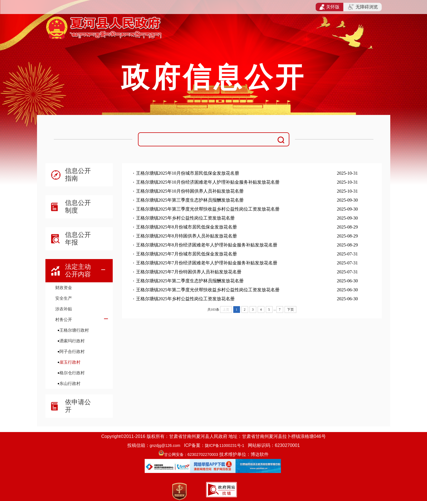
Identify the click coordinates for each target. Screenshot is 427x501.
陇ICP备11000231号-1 (224, 445)
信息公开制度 (78, 206)
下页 (290, 309)
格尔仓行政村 (72, 372)
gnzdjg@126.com (165, 445)
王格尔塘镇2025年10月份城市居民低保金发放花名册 (187, 173)
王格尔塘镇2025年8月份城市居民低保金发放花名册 (186, 227)
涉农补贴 (63, 308)
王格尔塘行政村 (74, 330)
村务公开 (63, 319)
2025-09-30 (347, 200)
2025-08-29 (347, 227)
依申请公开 (78, 405)
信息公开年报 (78, 238)
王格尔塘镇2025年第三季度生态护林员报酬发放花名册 (190, 200)
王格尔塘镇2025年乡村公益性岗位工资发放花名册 (185, 218)
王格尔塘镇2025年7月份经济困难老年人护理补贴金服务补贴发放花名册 (206, 262)
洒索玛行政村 (72, 340)
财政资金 (63, 287)
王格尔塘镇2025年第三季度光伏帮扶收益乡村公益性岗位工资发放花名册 (208, 209)
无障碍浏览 (363, 7)
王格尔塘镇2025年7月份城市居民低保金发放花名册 (186, 253)
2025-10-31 (347, 173)
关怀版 (330, 7)
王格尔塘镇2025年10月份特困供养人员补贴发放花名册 (190, 191)
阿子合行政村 (72, 351)
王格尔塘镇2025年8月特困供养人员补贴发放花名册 (186, 236)
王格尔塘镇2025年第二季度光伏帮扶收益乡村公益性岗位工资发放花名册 (208, 289)
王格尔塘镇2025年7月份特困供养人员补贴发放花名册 (188, 271)
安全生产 (63, 298)
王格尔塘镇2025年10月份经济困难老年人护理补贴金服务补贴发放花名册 (208, 182)
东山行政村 (69, 383)
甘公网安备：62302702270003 (191, 454)
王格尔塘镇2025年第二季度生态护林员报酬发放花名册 (190, 280)
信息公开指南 (78, 174)
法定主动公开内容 (78, 270)
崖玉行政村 (69, 362)
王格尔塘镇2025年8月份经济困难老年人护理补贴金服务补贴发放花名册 (206, 245)
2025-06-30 (347, 280)
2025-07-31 (347, 253)
